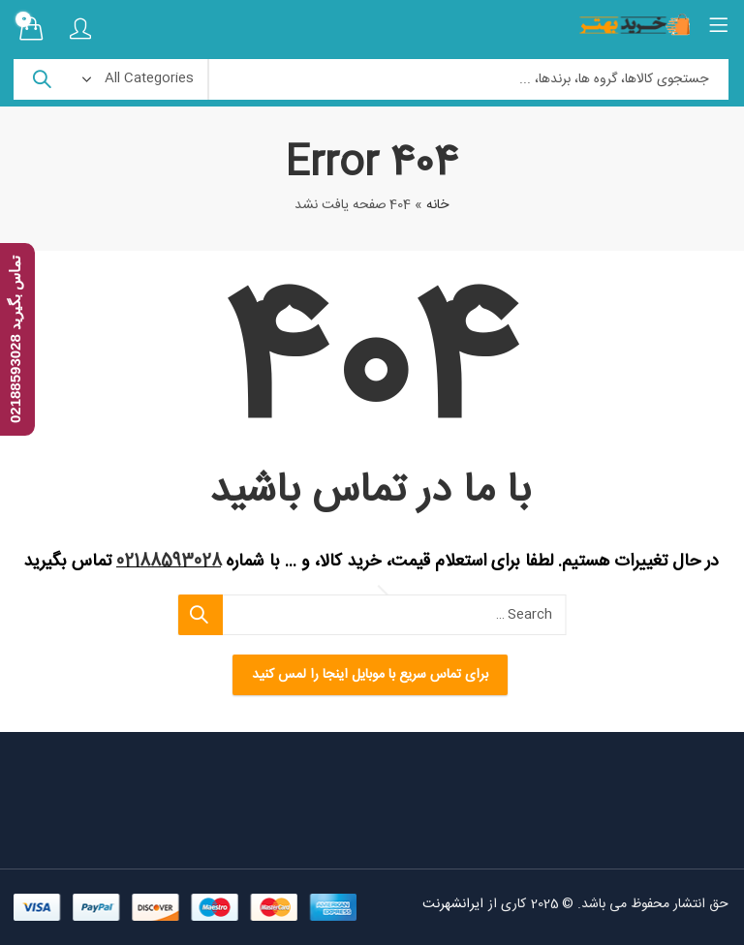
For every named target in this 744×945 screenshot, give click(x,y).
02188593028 (170, 561)
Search (43, 79)
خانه (438, 205)
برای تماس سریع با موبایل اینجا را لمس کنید (372, 674)
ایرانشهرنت (454, 904)
